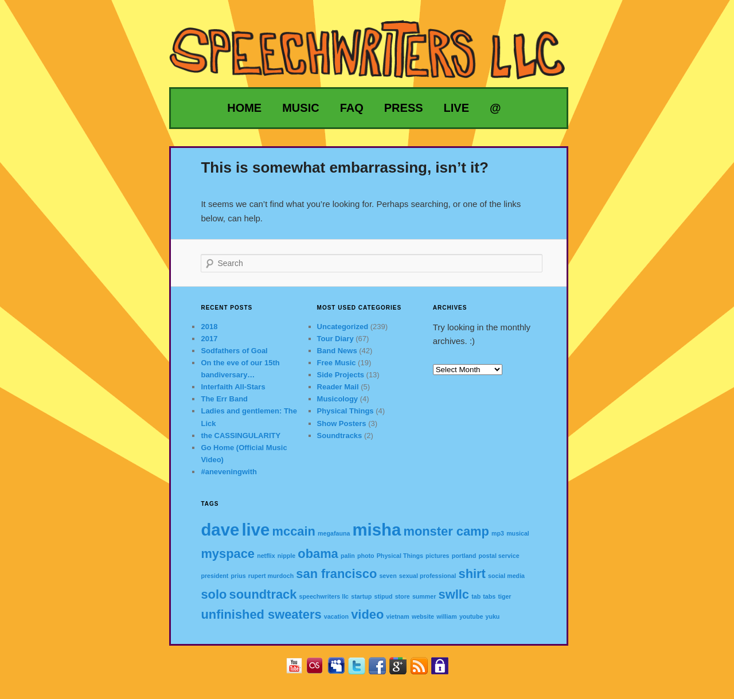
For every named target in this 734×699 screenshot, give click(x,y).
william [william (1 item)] (446, 616)
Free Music (336, 362)
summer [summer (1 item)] (424, 596)
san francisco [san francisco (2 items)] (336, 574)
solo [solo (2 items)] (214, 594)
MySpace (340, 669)
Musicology (337, 399)
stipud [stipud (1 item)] (383, 596)
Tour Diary (335, 338)
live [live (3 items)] (255, 529)
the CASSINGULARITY (240, 435)
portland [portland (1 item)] (464, 555)
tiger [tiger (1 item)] (504, 596)
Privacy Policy (444, 669)
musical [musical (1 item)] (517, 533)
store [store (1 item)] (402, 596)
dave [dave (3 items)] (220, 529)
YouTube (298, 669)
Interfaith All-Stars (233, 386)
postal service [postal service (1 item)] (499, 555)
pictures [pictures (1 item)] (437, 555)
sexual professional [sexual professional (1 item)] (427, 575)
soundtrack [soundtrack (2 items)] (263, 594)
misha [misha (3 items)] (377, 529)
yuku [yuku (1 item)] (493, 616)
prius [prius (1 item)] (238, 575)
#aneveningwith (229, 471)
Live (456, 107)
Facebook (382, 669)
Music (300, 107)
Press (403, 107)
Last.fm (319, 669)
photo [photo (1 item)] (365, 555)
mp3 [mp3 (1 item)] (497, 533)
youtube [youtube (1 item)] (471, 616)
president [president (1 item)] (214, 575)
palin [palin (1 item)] (348, 555)
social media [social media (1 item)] (506, 575)
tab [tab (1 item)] (476, 596)
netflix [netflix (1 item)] (266, 555)
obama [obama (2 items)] (318, 553)
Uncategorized (343, 326)
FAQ (352, 107)
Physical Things (345, 411)
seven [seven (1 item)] (387, 575)
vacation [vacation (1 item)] (336, 616)
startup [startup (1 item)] (361, 596)
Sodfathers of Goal (234, 350)
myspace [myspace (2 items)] (228, 553)
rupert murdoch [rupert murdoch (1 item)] (271, 575)
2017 (209, 338)
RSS (423, 669)
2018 (209, 326)
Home (244, 107)
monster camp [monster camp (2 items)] (446, 531)
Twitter (361, 669)
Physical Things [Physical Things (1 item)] (400, 555)
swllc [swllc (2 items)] (454, 594)
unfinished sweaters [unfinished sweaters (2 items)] (261, 614)
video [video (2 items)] (367, 614)
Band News (337, 350)
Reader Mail (338, 386)
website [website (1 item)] (423, 616)
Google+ (402, 669)
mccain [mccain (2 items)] (293, 531)
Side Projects (340, 374)
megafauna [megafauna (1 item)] (334, 533)
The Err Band (224, 399)
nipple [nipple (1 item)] (286, 555)
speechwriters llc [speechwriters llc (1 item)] (324, 596)
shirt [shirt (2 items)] (472, 574)
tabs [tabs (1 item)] (489, 596)
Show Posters (341, 423)
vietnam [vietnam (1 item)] (397, 616)
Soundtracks (339, 435)
